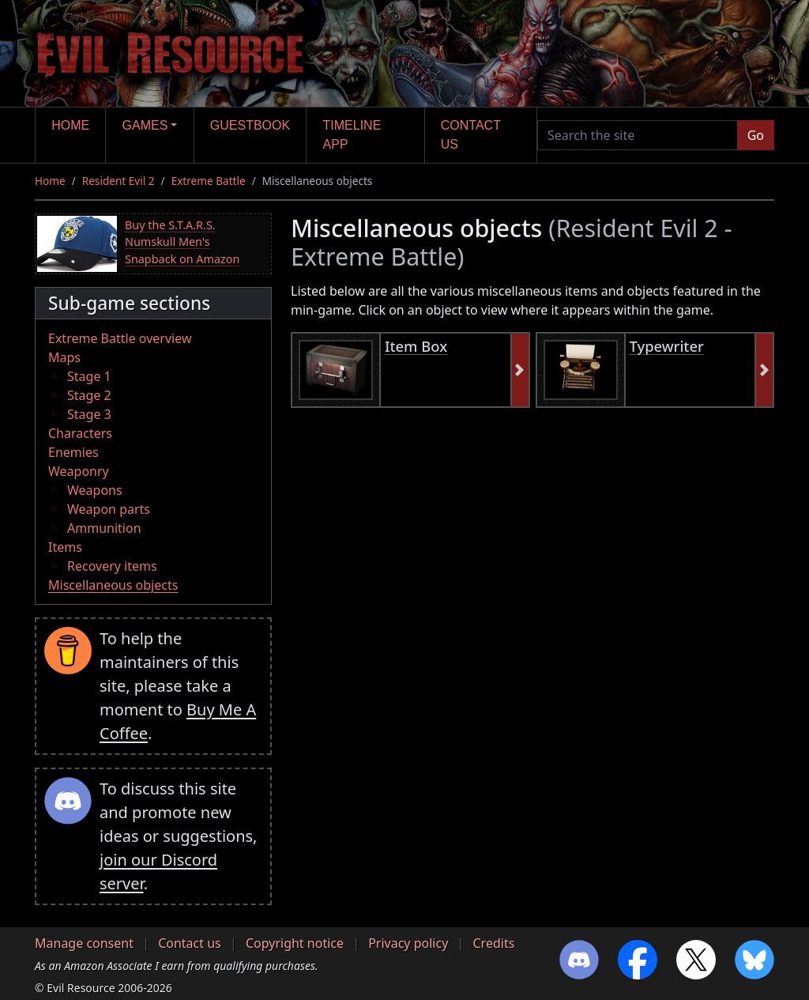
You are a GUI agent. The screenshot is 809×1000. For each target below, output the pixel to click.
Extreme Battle (208, 180)
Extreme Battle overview (120, 338)
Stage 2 (89, 395)
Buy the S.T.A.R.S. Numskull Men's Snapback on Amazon (182, 241)
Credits (493, 943)
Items (65, 547)
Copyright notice (295, 943)
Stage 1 (89, 376)
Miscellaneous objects (113, 585)
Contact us (471, 135)
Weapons (94, 490)
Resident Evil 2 (118, 180)
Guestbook (250, 125)
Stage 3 (89, 414)
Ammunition (104, 528)
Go (755, 135)
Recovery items (112, 566)
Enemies (73, 452)
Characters (80, 433)
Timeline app (352, 135)
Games (145, 125)
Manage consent (84, 943)
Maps (64, 357)
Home (70, 125)
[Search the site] (637, 135)
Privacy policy (408, 943)
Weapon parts (108, 509)
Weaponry (78, 471)
